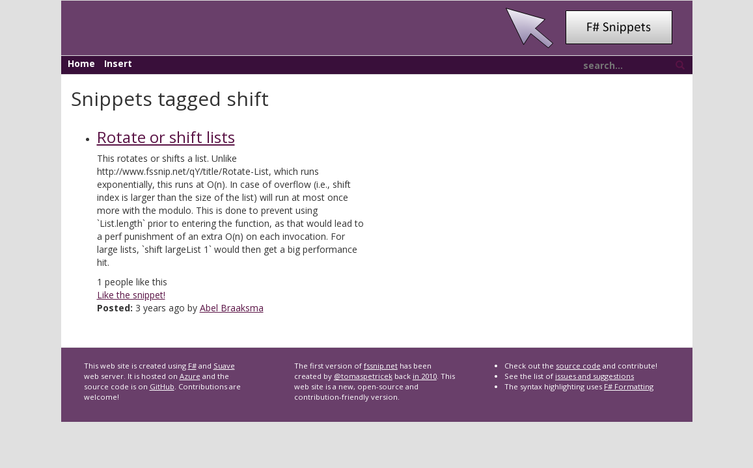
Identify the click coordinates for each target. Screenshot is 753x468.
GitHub (162, 386)
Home (81, 63)
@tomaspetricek (363, 376)
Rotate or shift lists (166, 137)
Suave (224, 365)
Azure (190, 376)
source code (578, 365)
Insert (118, 63)
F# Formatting (628, 386)
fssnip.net (381, 365)
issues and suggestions (594, 376)
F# (192, 365)
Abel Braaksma (232, 308)
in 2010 (425, 376)
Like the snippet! (131, 295)
